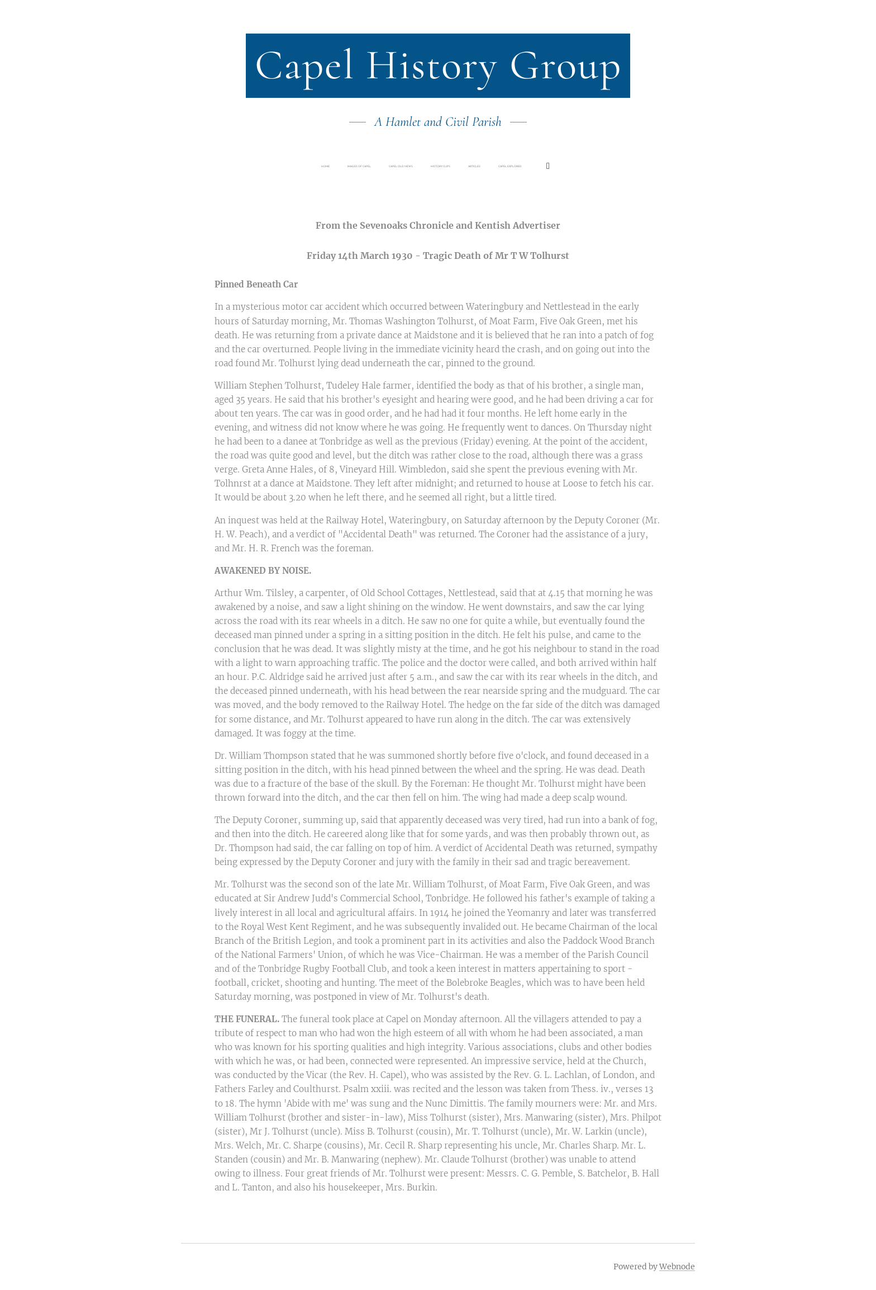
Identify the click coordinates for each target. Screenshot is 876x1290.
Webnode (677, 1266)
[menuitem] (362, 167)
